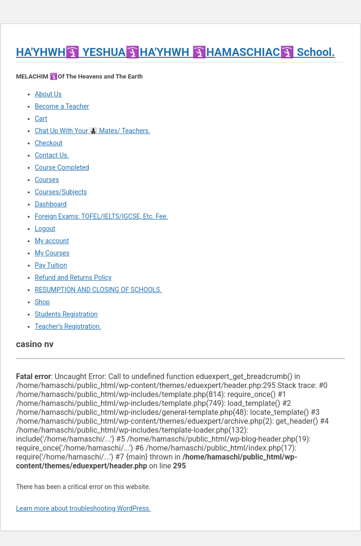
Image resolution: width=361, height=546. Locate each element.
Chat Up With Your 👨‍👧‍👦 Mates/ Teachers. (92, 131)
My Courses (52, 253)
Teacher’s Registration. (68, 326)
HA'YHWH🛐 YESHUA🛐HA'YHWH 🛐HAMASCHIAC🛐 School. (175, 52)
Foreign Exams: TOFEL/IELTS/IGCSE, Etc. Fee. (101, 216)
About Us (48, 94)
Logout (45, 228)
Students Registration (66, 314)
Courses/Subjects (61, 192)
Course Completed (62, 167)
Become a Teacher (62, 106)
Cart (41, 118)
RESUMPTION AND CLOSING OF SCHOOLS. (98, 289)
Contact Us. (52, 155)
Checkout (49, 143)
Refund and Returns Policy (73, 277)
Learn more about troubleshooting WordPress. (83, 508)
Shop (42, 302)
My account (52, 241)
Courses (47, 179)
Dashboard (51, 204)
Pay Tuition (51, 265)
